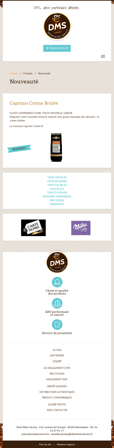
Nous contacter (57, 410)
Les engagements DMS (57, 368)
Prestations (57, 373)
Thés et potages (57, 192)
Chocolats (57, 188)
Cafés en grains (57, 181)
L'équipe (57, 361)
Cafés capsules (57, 177)
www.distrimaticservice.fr (35, 434)
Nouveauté (57, 204)
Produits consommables (57, 397)
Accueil (14, 73)
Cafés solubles (57, 185)
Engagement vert (57, 379)
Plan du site (45, 444)
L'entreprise (57, 355)
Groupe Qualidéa (57, 386)
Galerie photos (57, 404)
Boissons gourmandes (57, 196)
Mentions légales (66, 444)
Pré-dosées (57, 200)
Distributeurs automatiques (57, 392)
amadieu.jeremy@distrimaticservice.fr (72, 434)
